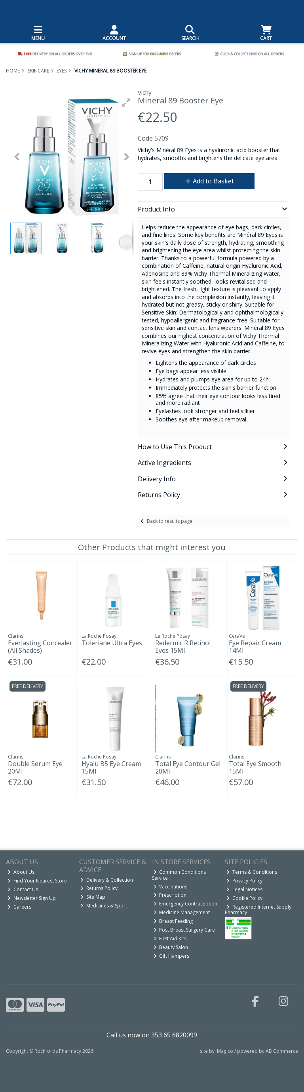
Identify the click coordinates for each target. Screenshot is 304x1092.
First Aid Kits (170, 938)
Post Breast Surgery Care (184, 929)
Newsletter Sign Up (32, 898)
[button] (126, 102)
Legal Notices (244, 889)
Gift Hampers (172, 956)
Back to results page (169, 521)
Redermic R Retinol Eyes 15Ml (183, 646)
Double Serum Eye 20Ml (35, 767)
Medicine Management (182, 912)
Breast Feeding (173, 921)
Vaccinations (171, 886)
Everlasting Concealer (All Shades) (40, 646)
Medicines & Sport (103, 905)
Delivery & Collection (106, 880)
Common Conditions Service (179, 875)
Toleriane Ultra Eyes (112, 642)
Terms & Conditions (251, 872)
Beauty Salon (171, 947)
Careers (19, 906)
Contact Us (23, 889)
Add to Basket (209, 181)
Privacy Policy (244, 880)
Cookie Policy (244, 898)
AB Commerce (282, 1051)
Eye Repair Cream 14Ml (255, 646)
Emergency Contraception (186, 903)
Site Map (92, 897)
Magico (225, 1051)
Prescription (170, 895)
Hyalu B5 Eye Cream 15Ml (111, 767)
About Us (21, 872)
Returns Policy (99, 888)
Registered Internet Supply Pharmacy (258, 909)
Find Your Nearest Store (37, 880)
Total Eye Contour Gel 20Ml (187, 767)
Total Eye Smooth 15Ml (255, 767)
